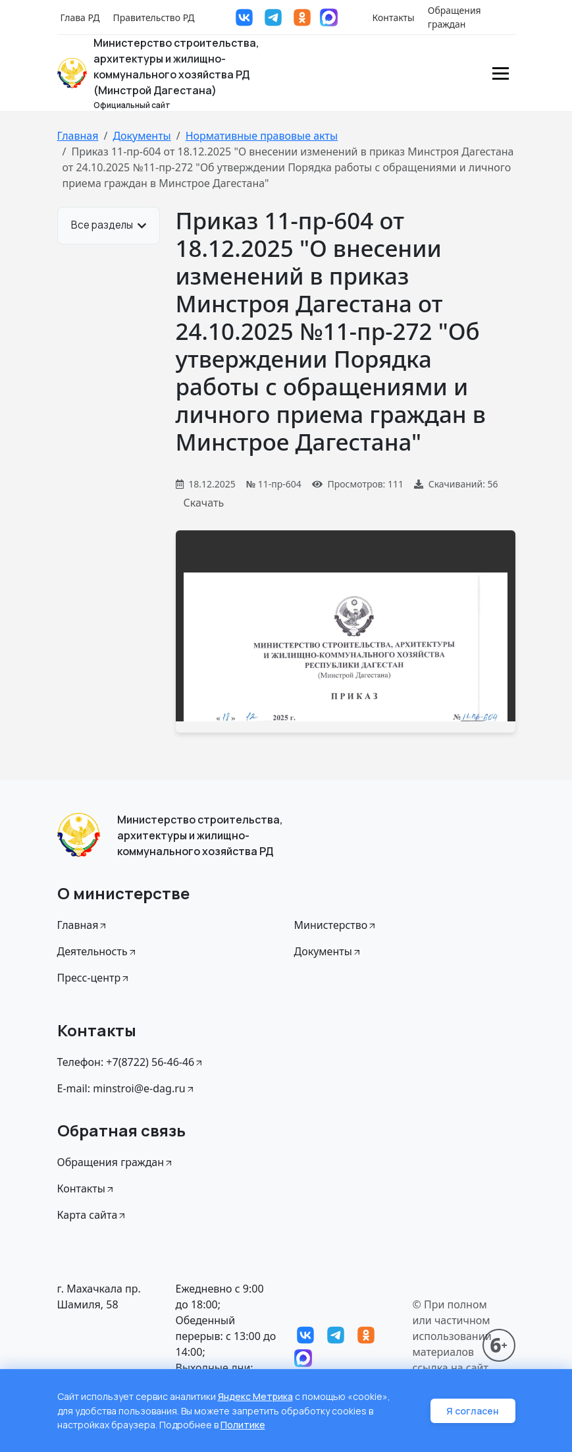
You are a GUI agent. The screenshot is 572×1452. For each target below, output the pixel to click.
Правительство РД (153, 17)
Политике (243, 1425)
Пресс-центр (94, 977)
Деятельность (97, 951)
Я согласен (473, 1411)
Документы (141, 135)
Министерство (336, 925)
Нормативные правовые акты (262, 135)
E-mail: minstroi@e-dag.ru (126, 1088)
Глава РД (80, 17)
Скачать (204, 502)
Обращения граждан (454, 17)
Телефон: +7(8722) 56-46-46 (131, 1062)
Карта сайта (92, 1215)
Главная (78, 135)
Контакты (394, 17)
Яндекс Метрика (255, 1397)
